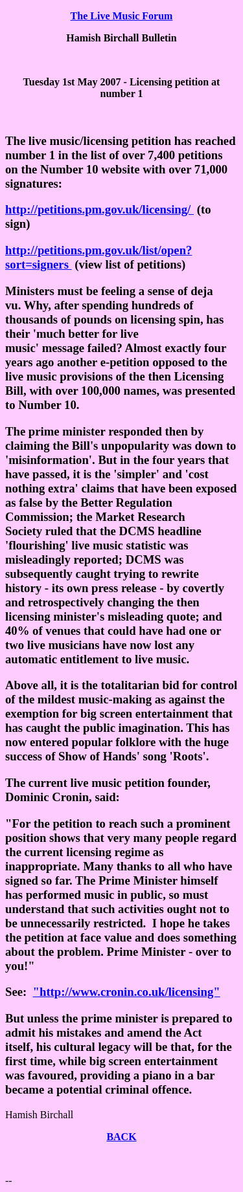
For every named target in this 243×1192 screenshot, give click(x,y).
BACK (121, 1136)
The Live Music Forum (122, 15)
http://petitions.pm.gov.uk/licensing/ (99, 209)
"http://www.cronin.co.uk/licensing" (126, 992)
